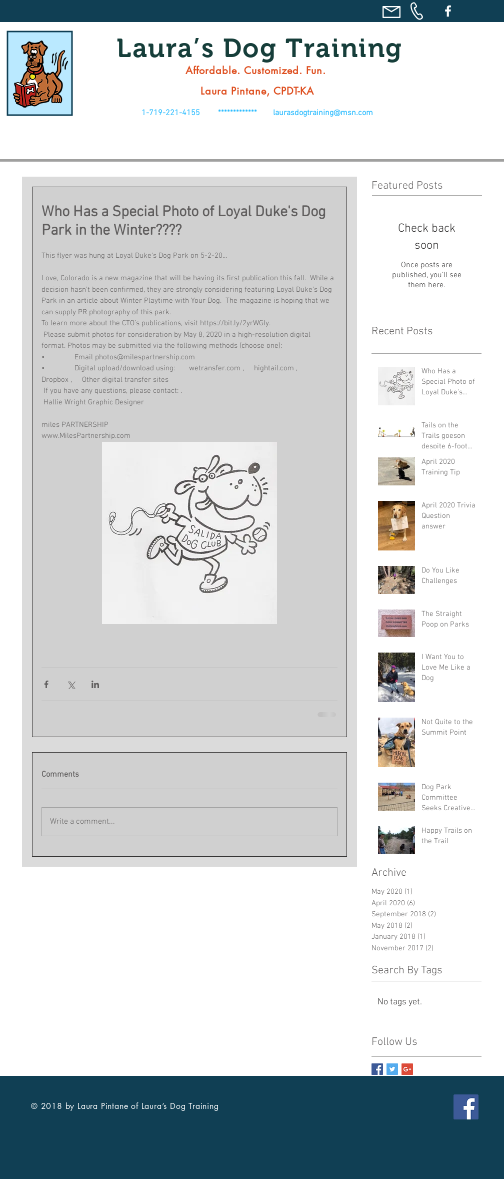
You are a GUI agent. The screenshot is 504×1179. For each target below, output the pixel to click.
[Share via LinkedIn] (95, 684)
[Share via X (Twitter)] (71, 684)
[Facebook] (448, 11)
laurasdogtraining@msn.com (323, 113)
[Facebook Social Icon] (466, 1106)
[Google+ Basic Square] (407, 1069)
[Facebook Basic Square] (377, 1069)
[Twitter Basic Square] (392, 1069)
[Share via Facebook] (46, 684)
